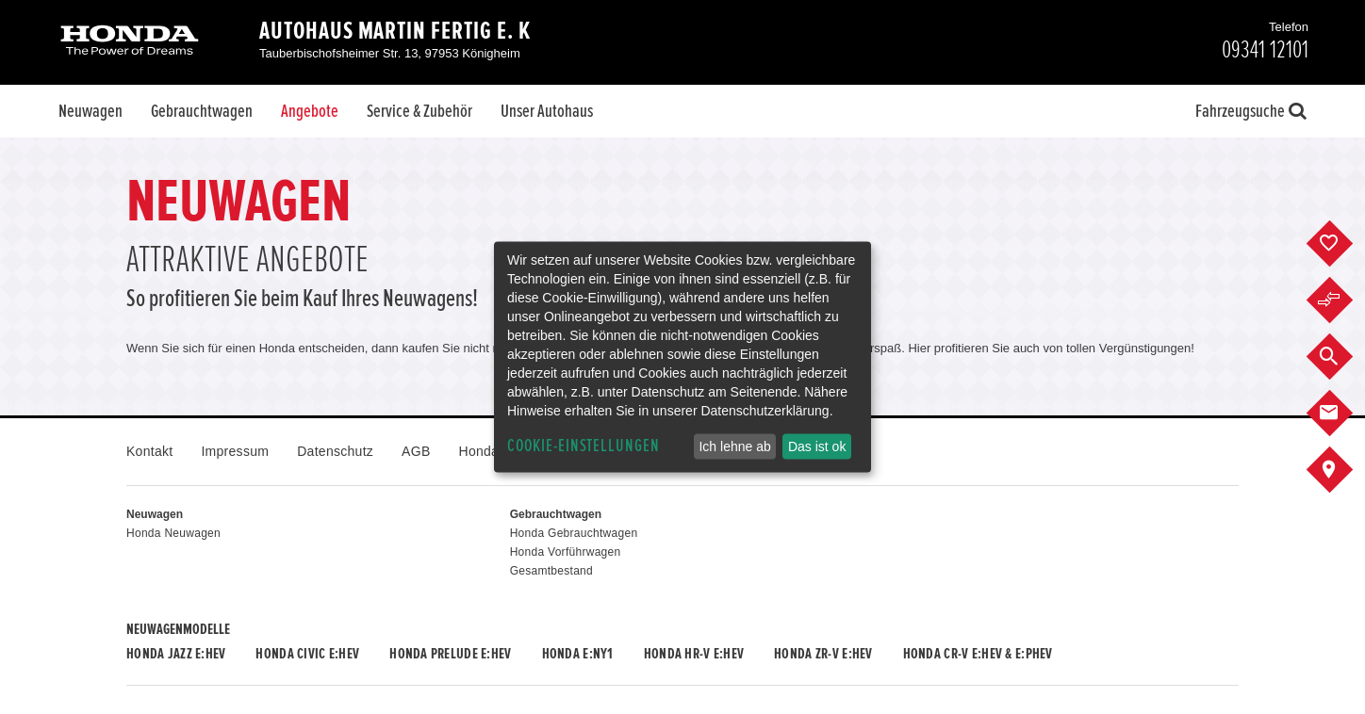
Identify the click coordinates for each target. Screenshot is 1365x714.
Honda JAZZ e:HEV (175, 653)
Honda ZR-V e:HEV (823, 653)
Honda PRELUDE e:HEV (450, 653)
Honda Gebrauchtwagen (574, 533)
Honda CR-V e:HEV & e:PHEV (978, 653)
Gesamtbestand (551, 570)
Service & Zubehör (419, 111)
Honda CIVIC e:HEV (307, 653)
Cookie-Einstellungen (583, 446)
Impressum (235, 451)
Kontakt (149, 451)
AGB (416, 451)
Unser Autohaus (547, 111)
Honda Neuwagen (173, 533)
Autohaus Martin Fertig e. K (395, 31)
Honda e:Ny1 (578, 653)
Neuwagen (90, 111)
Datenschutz (335, 451)
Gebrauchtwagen (202, 111)
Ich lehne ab (734, 446)
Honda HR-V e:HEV (694, 653)
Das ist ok (817, 446)
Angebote (309, 111)
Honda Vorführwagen (565, 552)
